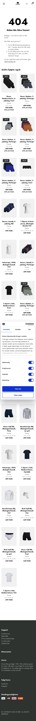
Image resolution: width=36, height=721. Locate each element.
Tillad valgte (18, 395)
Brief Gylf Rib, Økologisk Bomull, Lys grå (9, 552)
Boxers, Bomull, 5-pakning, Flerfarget (27, 264)
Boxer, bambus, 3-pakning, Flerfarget (9, 182)
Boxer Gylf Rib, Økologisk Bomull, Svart (27, 552)
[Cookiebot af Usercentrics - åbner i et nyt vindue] (25, 324)
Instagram (4, 686)
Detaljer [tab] (18, 329)
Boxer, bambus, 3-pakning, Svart (27, 182)
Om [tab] (29, 329)
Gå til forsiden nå (9, 62)
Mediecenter (5, 643)
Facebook (4, 684)
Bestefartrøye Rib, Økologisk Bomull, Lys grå (27, 429)
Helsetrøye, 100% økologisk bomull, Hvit (9, 265)
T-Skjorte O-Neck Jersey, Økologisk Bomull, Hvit (27, 224)
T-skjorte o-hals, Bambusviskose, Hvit (9, 592)
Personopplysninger (7, 639)
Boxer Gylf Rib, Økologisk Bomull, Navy (9, 429)
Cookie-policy (5, 641)
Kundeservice (5, 634)
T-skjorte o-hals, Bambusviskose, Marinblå (27, 470)
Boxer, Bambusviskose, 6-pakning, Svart (9, 98)
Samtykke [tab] (6, 329)
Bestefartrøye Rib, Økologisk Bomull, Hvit (9, 511)
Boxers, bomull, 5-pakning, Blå (9, 223)
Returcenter (6, 652)
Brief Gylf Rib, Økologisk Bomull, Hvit (27, 511)
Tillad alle (18, 389)
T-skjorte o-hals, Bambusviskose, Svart (9, 306)
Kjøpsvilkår (4, 636)
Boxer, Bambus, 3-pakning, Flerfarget (27, 97)
